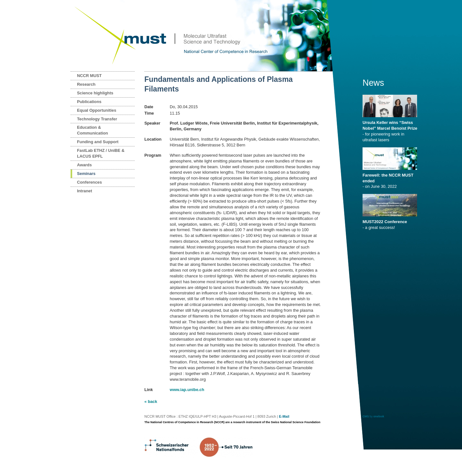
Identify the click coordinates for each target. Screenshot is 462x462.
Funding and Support (97, 141)
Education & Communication (92, 130)
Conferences (89, 182)
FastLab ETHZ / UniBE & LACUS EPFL (100, 153)
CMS (366, 416)
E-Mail (284, 416)
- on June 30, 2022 (391, 179)
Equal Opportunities (96, 110)
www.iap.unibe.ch (187, 389)
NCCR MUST (89, 75)
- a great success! (391, 222)
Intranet (84, 190)
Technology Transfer (97, 119)
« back (150, 401)
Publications (89, 101)
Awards (84, 164)
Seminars (86, 173)
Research (86, 84)
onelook (378, 416)
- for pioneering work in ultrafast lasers (391, 129)
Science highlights (95, 93)
